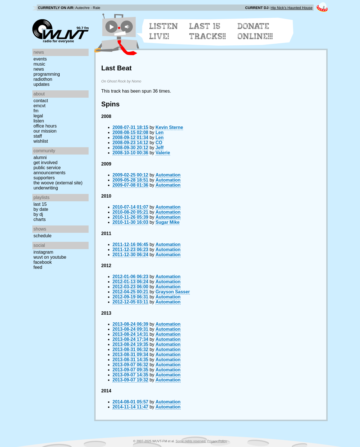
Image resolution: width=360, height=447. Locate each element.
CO (159, 142)
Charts (39, 219)
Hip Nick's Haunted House (291, 8)
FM (36, 110)
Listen (38, 121)
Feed (37, 267)
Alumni (40, 157)
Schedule (42, 235)
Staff (37, 136)
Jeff (159, 147)
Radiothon (42, 79)
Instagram (43, 252)
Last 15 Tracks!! (207, 31)
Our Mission (45, 131)
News (38, 69)
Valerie (163, 152)
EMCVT (39, 105)
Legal (38, 115)
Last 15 (40, 204)
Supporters (44, 177)
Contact (40, 100)
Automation (168, 175)
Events (40, 59)
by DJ (38, 214)
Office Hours (45, 126)
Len (159, 132)
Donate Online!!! (255, 31)
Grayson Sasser (173, 291)
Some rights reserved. (191, 441)
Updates (41, 84)
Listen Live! (163, 31)
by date (40, 209)
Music (39, 64)
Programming (46, 74)
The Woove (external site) (57, 182)
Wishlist (40, 141)
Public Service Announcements (49, 170)
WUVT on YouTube (49, 257)
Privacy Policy (217, 441)
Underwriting (45, 187)
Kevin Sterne (169, 127)
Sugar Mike (167, 222)
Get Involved (45, 162)
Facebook (42, 262)
